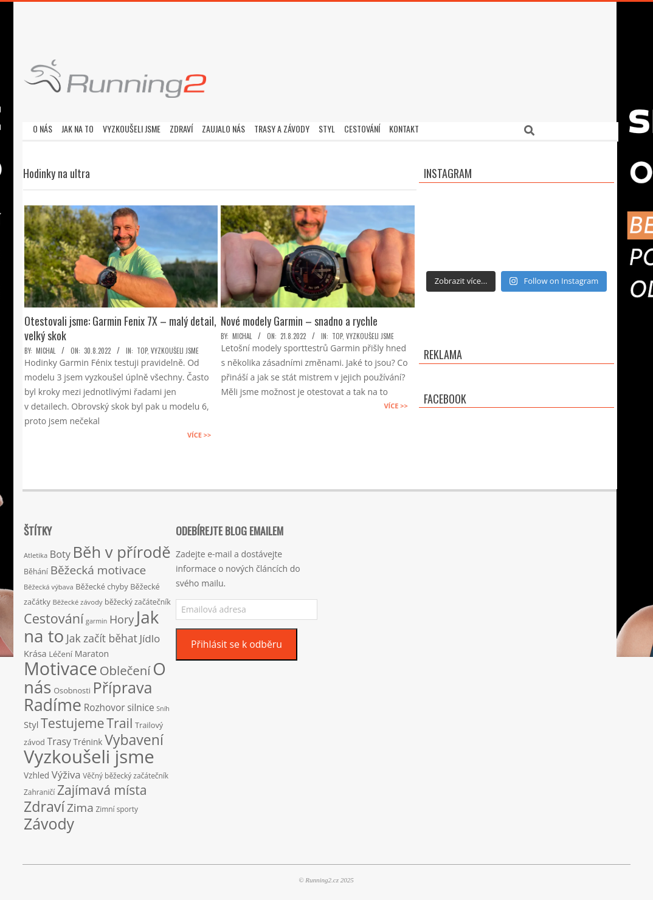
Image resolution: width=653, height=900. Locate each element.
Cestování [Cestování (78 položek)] (53, 615)
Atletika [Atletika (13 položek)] (35, 552)
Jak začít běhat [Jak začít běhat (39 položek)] (101, 635)
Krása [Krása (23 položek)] (35, 650)
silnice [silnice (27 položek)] (140, 704)
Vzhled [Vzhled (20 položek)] (36, 772)
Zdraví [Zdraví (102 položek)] (44, 803)
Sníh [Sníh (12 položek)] (163, 705)
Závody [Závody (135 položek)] (49, 820)
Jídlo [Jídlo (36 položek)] (149, 635)
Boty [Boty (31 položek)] (60, 551)
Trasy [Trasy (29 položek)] (59, 738)
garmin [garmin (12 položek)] (96, 618)
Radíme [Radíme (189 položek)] (52, 701)
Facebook (445, 396)
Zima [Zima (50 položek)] (80, 804)
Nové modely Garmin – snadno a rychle (299, 318)
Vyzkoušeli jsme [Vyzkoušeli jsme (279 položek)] (89, 753)
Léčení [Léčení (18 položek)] (60, 650)
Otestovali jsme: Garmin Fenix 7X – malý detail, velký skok (120, 325)
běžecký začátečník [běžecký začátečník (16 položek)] (138, 599)
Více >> (199, 431)
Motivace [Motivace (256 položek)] (60, 665)
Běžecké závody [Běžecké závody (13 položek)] (78, 598)
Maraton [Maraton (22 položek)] (92, 650)
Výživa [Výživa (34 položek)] (66, 771)
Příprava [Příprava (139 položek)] (123, 684)
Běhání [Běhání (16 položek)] (36, 568)
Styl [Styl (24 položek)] (31, 721)
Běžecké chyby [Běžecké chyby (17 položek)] (101, 583)
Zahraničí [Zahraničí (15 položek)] (39, 789)
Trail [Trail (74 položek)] (119, 720)
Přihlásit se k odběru (236, 641)
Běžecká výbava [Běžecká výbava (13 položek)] (49, 583)
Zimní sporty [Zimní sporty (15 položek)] (116, 806)
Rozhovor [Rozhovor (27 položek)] (104, 704)
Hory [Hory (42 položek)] (121, 616)
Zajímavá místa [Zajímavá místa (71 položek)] (102, 786)
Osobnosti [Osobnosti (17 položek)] (72, 687)
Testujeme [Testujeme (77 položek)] (73, 720)
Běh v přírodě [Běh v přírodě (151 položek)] (122, 548)
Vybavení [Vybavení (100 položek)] (134, 736)
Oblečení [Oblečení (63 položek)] (125, 667)
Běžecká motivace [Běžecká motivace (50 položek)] (98, 567)
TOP (142, 347)
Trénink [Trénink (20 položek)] (88, 738)
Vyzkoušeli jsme (175, 347)
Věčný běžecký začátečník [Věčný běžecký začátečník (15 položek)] (125, 772)
